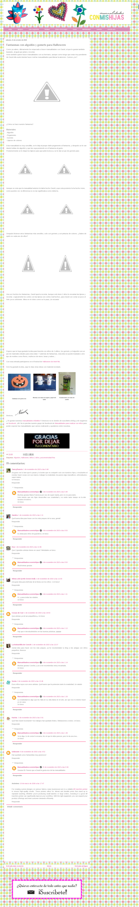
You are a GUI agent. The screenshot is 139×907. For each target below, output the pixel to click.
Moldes (20, 29)
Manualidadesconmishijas (28, 492)
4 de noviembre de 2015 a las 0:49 (55, 492)
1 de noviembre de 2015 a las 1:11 (30, 515)
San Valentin (34, 29)
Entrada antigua (81, 866)
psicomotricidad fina (47, 458)
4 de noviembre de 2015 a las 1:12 (55, 628)
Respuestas (18, 488)
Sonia (14, 681)
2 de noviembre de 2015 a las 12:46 (30, 681)
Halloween (25, 458)
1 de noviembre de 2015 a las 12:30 (49, 579)
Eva (13, 547)
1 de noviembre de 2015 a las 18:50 (37, 613)
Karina (15, 718)
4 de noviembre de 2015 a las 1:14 (55, 662)
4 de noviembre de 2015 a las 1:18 (55, 696)
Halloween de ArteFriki (51, 362)
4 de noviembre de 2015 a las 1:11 (54, 594)
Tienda (47, 29)
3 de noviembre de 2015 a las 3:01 (30, 718)
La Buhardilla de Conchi (21, 645)
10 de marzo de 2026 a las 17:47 (32, 783)
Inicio (49, 866)
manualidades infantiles (31, 421)
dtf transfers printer (80, 789)
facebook (12, 423)
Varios (99, 29)
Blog (10, 29)
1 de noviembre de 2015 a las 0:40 (35, 469)
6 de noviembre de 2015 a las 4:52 (32, 752)
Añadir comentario (15, 807)
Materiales (86, 29)
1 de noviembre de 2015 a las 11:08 (28, 547)
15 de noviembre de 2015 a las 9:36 (55, 767)
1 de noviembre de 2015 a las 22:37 (45, 645)
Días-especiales (61, 29)
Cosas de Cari (18, 613)
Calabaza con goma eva (19, 398)
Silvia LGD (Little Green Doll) (23, 579)
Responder (16, 483)
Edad (75, 29)
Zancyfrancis (17, 469)
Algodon (17, 458)
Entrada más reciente (15, 866)
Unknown (15, 752)
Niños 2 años (34, 458)
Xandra (15, 515)
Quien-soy (111, 29)
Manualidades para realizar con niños (69, 423)
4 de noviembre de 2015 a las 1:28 (55, 733)
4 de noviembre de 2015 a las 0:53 (55, 530)
